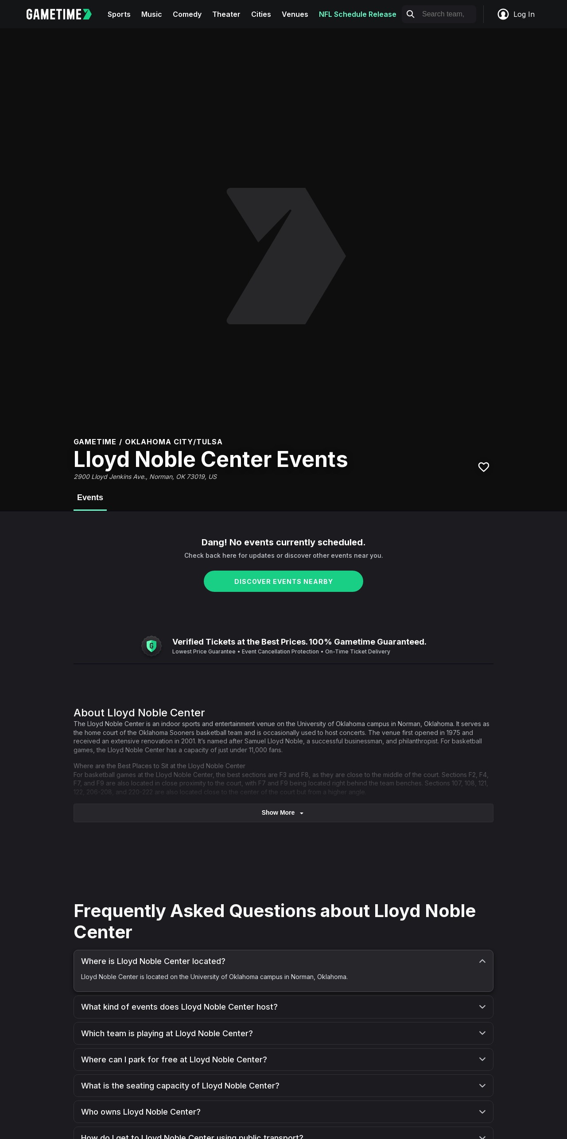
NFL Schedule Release (357, 14)
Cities (261, 14)
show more (284, 812)
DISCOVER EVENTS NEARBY (283, 581)
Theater (226, 14)
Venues (295, 14)
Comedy (187, 14)
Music (151, 14)
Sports (119, 14)
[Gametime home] (64, 14)
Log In (516, 14)
